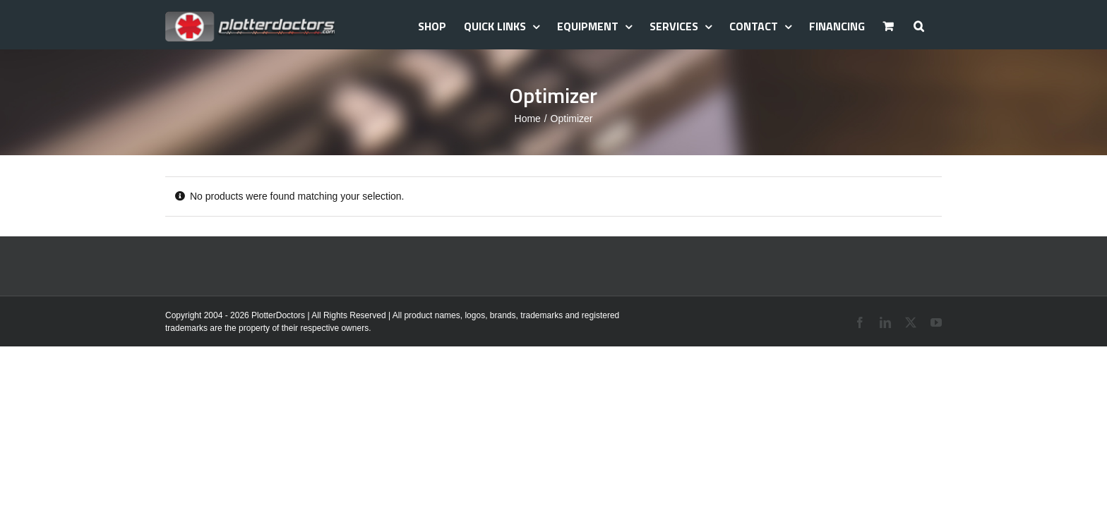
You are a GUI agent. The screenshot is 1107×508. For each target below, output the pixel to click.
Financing (840, 26)
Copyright (183, 315)
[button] (936, 24)
